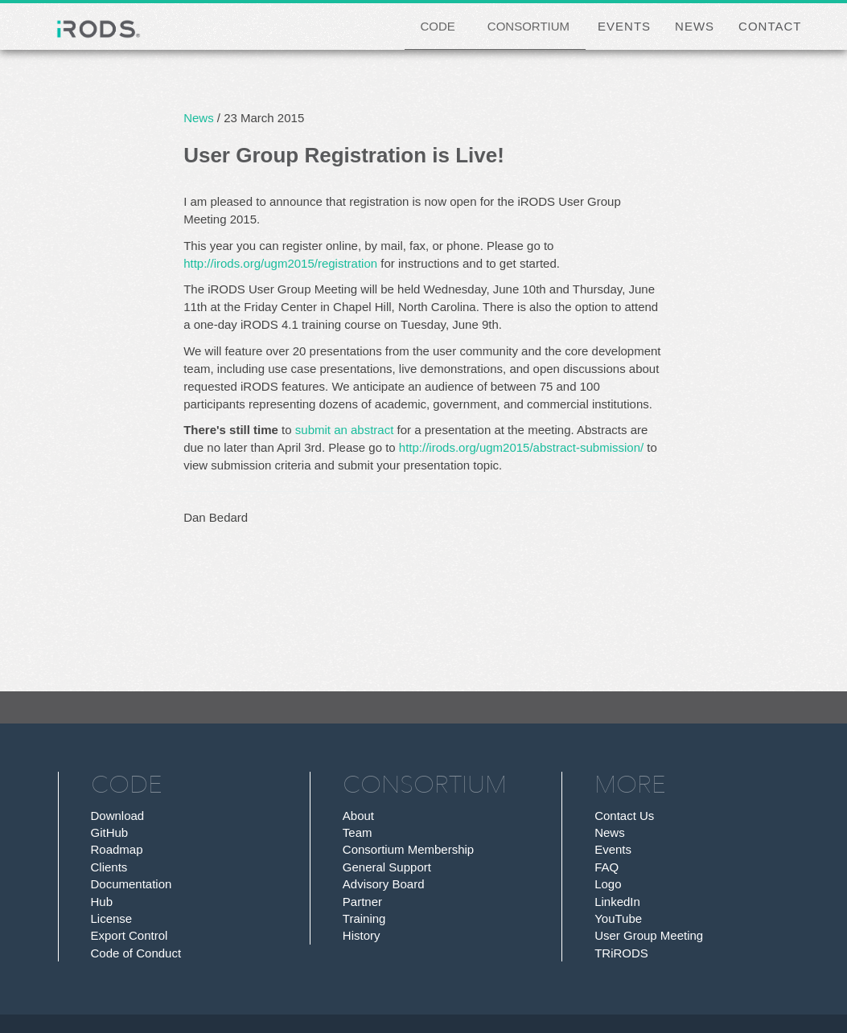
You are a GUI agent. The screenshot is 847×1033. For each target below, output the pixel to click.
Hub (102, 901)
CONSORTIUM (528, 26)
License (112, 918)
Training (364, 918)
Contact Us (624, 815)
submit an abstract (344, 430)
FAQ (606, 867)
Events (612, 849)
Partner (362, 901)
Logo (607, 884)
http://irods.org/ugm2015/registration (280, 263)
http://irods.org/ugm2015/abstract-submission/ (521, 447)
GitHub (110, 832)
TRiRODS (621, 953)
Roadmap (117, 849)
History (361, 935)
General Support (387, 867)
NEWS (694, 26)
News (198, 118)
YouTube (618, 918)
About (358, 815)
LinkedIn (617, 901)
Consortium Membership (408, 849)
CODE (438, 26)
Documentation (131, 884)
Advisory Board (384, 884)
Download (118, 815)
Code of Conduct (136, 953)
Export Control (129, 935)
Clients (109, 867)
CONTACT (769, 26)
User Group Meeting (648, 935)
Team (357, 832)
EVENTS (624, 26)
